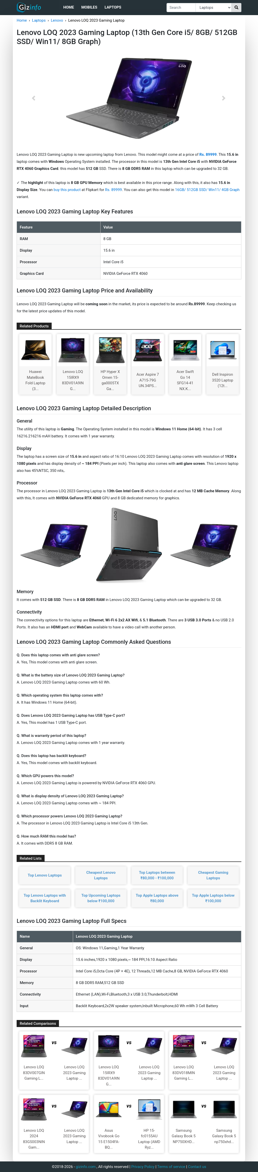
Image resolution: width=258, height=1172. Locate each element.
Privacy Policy (142, 1166)
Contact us (197, 1166)
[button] (33, 98)
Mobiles (89, 7)
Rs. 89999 (113, 189)
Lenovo (57, 20)
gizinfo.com (86, 1166)
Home (68, 7)
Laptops (113, 7)
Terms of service (171, 1166)
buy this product (67, 189)
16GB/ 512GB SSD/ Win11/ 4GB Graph (207, 189)
